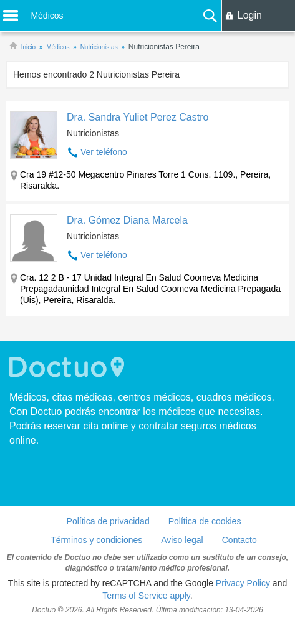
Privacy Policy (243, 583)
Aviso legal (182, 540)
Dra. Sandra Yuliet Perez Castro (137, 117)
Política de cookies (204, 521)
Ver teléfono (103, 152)
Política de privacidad (108, 521)
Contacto (239, 540)
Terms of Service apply (146, 596)
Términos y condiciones (96, 540)
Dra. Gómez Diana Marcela (127, 220)
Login (250, 15)
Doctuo (68, 367)
